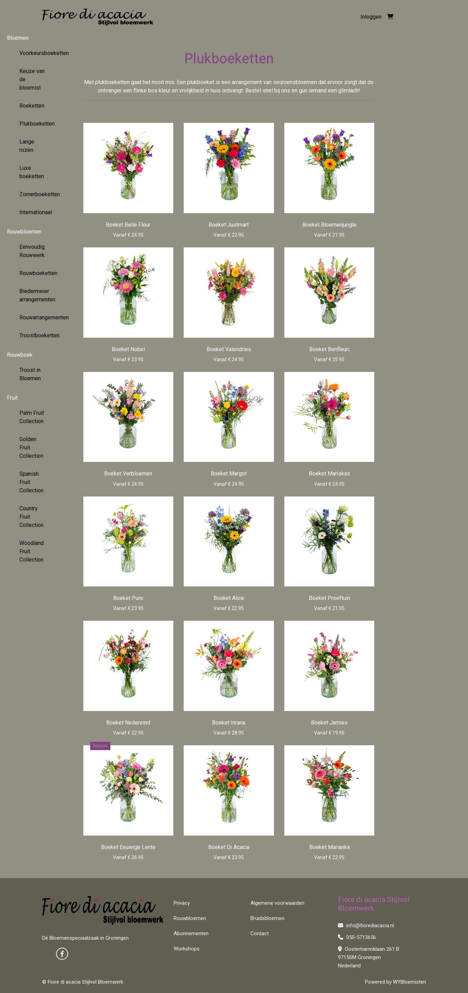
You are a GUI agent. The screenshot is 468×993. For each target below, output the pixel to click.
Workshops (187, 949)
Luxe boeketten (31, 172)
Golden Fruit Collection (31, 447)
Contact (259, 933)
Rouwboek (20, 355)
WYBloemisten (409, 982)
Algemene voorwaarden (277, 903)
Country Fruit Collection (31, 516)
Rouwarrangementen (36, 317)
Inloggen (371, 16)
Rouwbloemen (24, 231)
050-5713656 (357, 937)
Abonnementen (191, 933)
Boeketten (31, 105)
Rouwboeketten (36, 273)
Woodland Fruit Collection (31, 551)
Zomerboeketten (36, 194)
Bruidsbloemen (267, 918)
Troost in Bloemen (30, 374)
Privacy (182, 903)
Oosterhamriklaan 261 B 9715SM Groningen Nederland (368, 957)
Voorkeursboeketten (36, 53)
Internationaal (35, 212)
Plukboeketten (36, 123)
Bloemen (17, 38)
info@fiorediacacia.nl (366, 925)
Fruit (12, 397)
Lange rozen (26, 145)
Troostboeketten (36, 335)
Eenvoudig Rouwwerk (32, 251)
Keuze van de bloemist (32, 79)
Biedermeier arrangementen (36, 295)
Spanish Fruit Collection (31, 482)
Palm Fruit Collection (31, 417)
